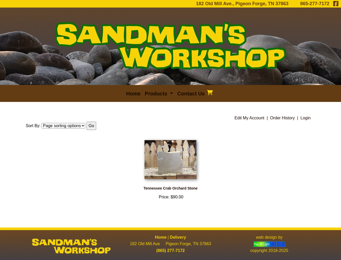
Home (160, 237)
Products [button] (157, 93)
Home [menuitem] (133, 93)
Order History (282, 118)
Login (305, 118)
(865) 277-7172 (170, 250)
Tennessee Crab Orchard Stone (170, 188)
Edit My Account (249, 118)
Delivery (178, 237)
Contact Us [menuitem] (191, 93)
